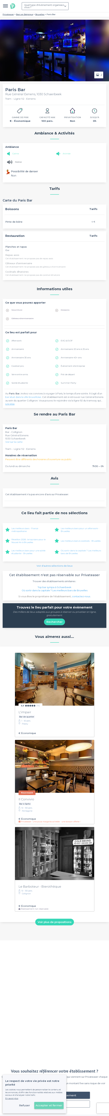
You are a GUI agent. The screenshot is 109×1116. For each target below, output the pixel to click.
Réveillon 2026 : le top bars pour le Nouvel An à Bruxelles (28, 541)
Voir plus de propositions (54, 922)
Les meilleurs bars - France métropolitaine (24, 529)
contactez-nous (81, 596)
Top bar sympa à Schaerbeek (54, 587)
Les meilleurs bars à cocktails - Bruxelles (81, 541)
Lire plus (9, 403)
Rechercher (54, 621)
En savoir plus (11, 1098)
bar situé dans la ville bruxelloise (23, 397)
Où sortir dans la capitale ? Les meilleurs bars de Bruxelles (54, 590)
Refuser (24, 1105)
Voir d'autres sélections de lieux (55, 565)
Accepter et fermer (49, 1105)
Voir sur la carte (14, 441)
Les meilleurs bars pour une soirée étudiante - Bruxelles (28, 552)
